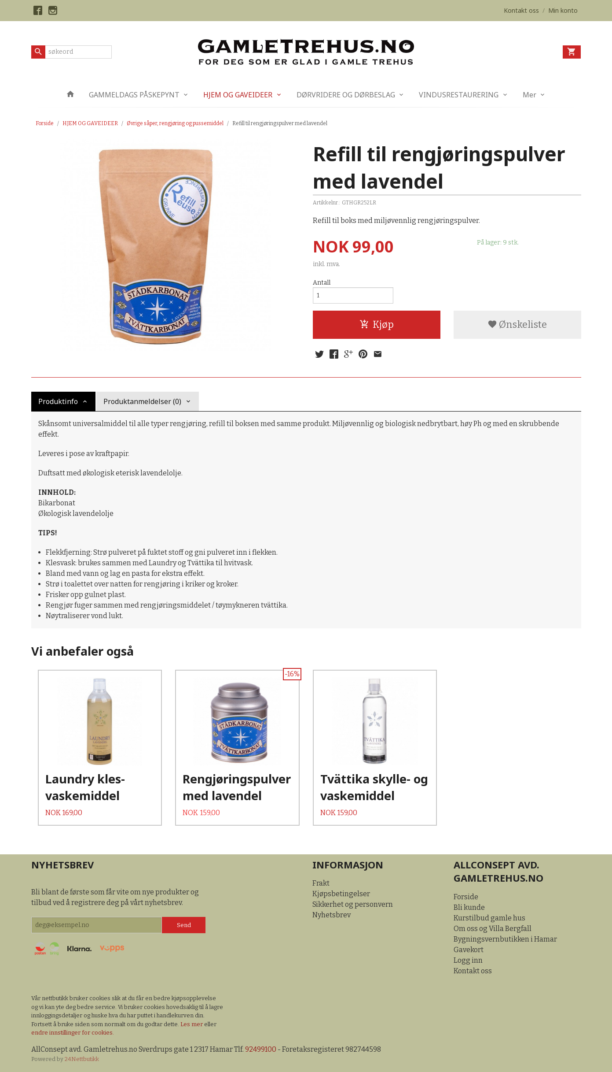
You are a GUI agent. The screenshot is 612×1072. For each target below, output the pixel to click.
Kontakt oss (473, 971)
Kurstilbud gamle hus (489, 918)
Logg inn (468, 960)
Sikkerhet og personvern (352, 904)
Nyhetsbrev (331, 915)
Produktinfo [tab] (58, 401)
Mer (529, 95)
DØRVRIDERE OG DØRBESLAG (346, 95)
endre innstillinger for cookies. (72, 1032)
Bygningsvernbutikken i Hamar (505, 939)
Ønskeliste (517, 324)
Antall (321, 282)
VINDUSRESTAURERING (458, 95)
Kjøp (376, 324)
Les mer (192, 1024)
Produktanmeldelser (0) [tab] (142, 401)
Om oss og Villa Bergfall (492, 928)
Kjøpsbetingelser (341, 894)
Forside (45, 123)
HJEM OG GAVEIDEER (237, 95)
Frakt (321, 883)
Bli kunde (469, 907)
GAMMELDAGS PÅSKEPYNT (134, 95)
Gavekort (469, 950)
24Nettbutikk (82, 1059)
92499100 (260, 1049)
